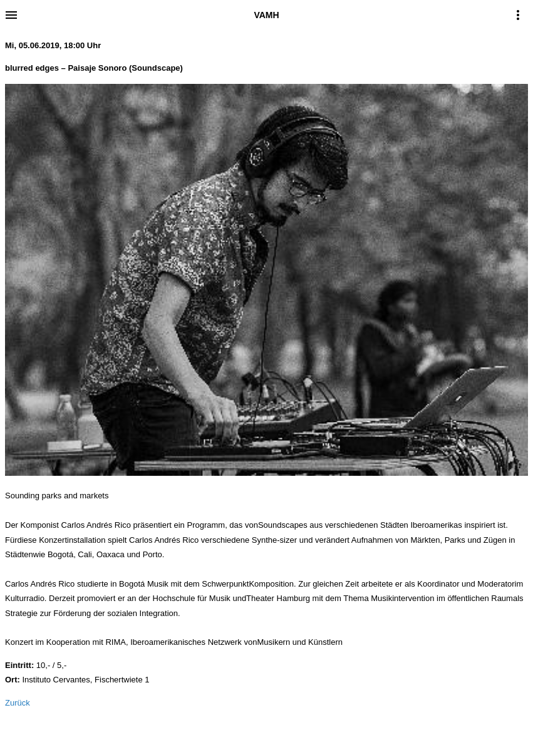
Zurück (17, 702)
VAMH (266, 15)
